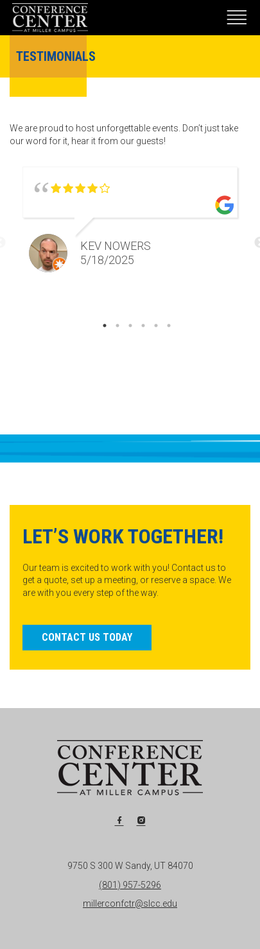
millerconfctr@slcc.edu (130, 903)
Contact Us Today (87, 637)
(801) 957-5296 (130, 885)
